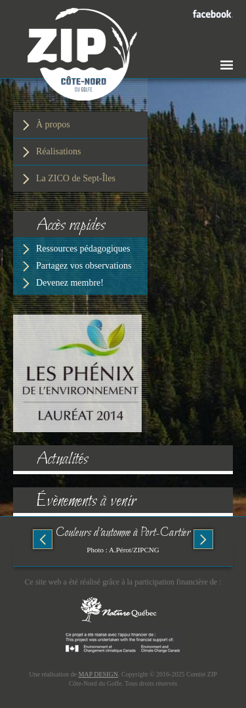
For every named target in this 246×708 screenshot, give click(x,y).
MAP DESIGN (97, 674)
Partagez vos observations (83, 266)
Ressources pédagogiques (83, 249)
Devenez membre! (70, 283)
